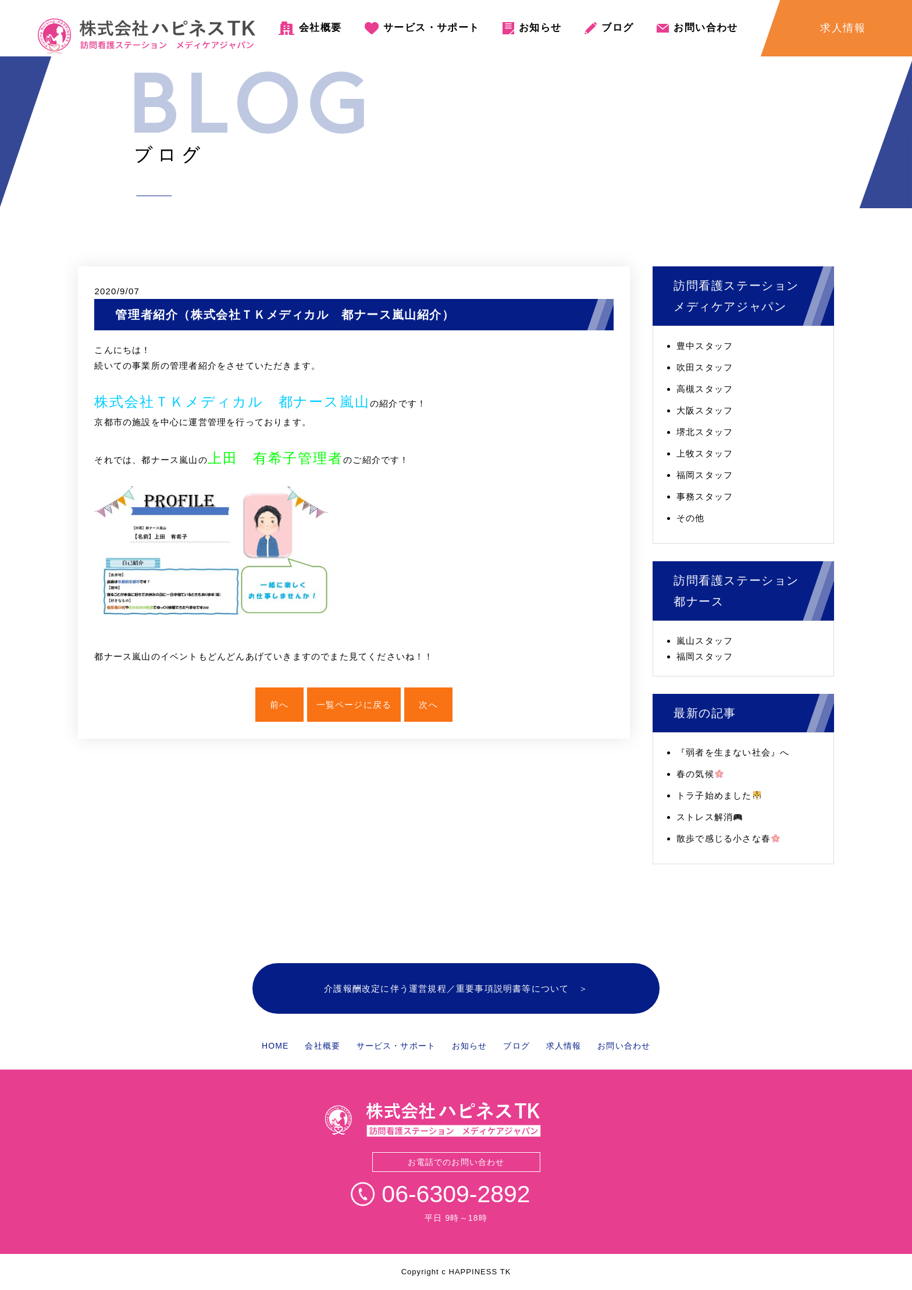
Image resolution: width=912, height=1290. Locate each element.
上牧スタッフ (704, 453)
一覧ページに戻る (354, 705)
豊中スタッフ (704, 346)
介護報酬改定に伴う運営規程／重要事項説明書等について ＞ (456, 988)
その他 (690, 518)
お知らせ (540, 27)
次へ (428, 705)
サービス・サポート (431, 27)
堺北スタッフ (704, 432)
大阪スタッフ (704, 410)
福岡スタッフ (704, 475)
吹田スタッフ (704, 367)
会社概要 (320, 27)
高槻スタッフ (704, 389)
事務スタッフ (704, 496)
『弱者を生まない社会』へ (732, 752)
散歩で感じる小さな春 (728, 838)
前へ (279, 705)
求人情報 (563, 1045)
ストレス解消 (709, 817)
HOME (275, 1045)
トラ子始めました (718, 795)
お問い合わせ (706, 27)
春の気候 (700, 774)
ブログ (617, 27)
